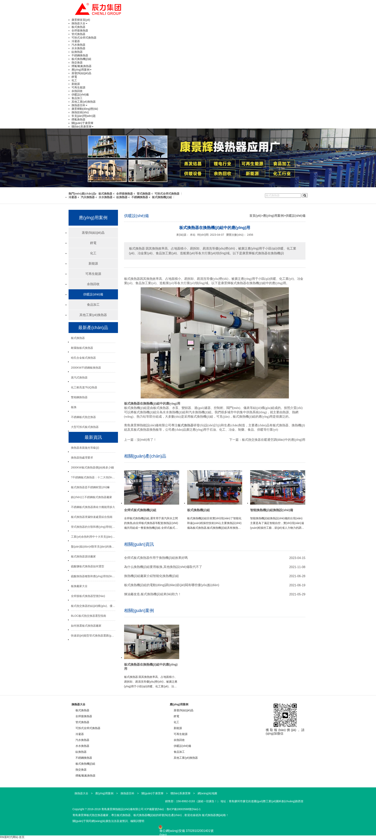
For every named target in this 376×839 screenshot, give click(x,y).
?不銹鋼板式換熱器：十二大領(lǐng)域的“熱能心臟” (93, 477)
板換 (73, 407)
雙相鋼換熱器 (79, 397)
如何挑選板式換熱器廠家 (86, 625)
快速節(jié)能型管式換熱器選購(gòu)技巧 (93, 635)
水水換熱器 (78, 48)
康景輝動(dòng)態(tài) (85, 108)
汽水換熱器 (78, 44)
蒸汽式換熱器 (79, 377)
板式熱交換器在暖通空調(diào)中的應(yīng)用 (273, 439)
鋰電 (74, 76)
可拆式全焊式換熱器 (84, 37)
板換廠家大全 (79, 586)
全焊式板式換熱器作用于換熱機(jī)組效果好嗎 (156, 557)
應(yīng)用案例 (82, 69)
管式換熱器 (78, 34)
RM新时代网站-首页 (12, 837)
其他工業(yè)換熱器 (84, 101)
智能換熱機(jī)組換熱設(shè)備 (271, 510)
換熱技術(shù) (80, 112)
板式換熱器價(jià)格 (214, 815)
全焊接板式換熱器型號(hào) (88, 596)
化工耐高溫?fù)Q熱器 (84, 387)
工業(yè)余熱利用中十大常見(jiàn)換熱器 (93, 536)
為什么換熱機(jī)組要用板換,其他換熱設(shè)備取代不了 (163, 566)
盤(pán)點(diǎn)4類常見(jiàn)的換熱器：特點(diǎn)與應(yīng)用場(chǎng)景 (93, 546)
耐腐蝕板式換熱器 (82, 347)
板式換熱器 (78, 26)
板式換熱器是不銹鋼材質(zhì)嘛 (90, 487)
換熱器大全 (79, 23)
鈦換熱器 (77, 51)
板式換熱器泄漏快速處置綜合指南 (91, 516)
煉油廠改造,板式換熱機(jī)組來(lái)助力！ (152, 594)
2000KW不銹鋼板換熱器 (86, 367)
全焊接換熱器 (80, 30)
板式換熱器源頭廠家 (83, 556)
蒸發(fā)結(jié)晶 (81, 73)
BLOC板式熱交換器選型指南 (88, 615)
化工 (74, 80)
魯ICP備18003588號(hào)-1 (184, 809)
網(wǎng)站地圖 (207, 793)
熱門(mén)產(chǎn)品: (82, 193)
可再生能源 (78, 87)
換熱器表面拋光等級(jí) (85, 447)
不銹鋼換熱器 (80, 55)
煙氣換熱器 (78, 119)
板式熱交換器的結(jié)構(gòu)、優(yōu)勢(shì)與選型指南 (93, 605)
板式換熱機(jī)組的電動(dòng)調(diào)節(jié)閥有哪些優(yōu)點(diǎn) (171, 585)
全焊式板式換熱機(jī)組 (140, 510)
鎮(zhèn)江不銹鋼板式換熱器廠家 (91, 497)
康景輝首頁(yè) (81, 19)
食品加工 (77, 98)
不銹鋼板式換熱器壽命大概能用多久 (93, 507)
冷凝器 (76, 41)
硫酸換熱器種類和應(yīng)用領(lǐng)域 (93, 576)
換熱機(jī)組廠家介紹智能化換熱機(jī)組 (151, 576)
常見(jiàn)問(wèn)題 (84, 115)
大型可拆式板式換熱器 (85, 426)
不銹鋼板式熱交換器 (83, 417)
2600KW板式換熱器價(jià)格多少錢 (92, 467)
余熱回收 (77, 91)
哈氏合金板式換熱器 (83, 357)
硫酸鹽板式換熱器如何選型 (87, 566)
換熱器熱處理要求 (82, 457)
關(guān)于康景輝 (82, 123)
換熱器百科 (79, 105)
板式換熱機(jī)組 (81, 59)
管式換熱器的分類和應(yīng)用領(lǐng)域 (93, 526)
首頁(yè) (255, 215)
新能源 (76, 83)
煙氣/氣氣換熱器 (82, 66)
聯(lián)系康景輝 (82, 126)
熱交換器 (77, 62)
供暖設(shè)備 (80, 94)
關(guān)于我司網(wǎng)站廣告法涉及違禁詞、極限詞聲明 (108, 821)
